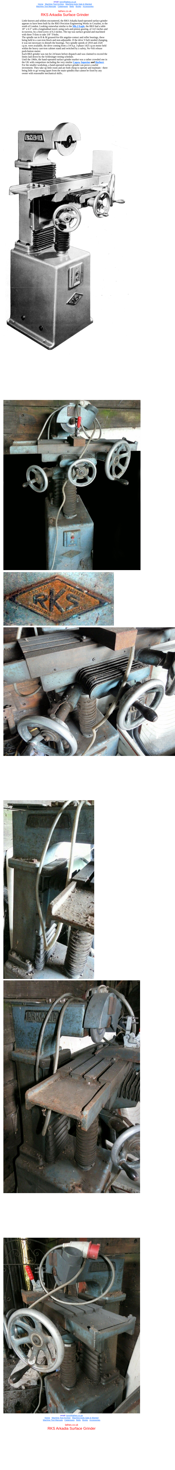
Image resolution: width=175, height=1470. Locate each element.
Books (78, 6)
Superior (85, 62)
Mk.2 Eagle (78, 26)
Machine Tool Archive (54, 4)
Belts (72, 6)
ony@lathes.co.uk (68, 2)
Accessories (88, 6)
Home (40, 4)
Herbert (99, 62)
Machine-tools (72, 4)
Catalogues (63, 6)
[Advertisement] (66, 96)
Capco (76, 62)
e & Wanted (86, 4)
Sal (79, 4)
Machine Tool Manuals (46, 6)
